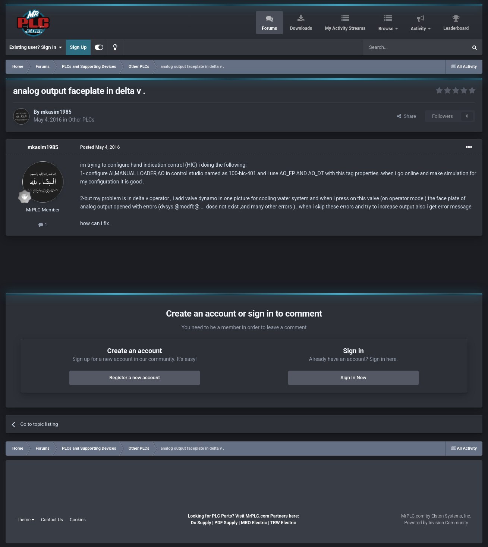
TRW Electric (283, 522)
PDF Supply (225, 522)
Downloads (301, 28)
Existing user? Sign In (35, 47)
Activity (419, 28)
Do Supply (201, 522)
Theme (25, 519)
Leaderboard (456, 28)
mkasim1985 (56, 112)
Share (406, 116)
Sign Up (78, 47)
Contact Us (52, 519)
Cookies (78, 519)
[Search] (397, 47)
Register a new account (134, 377)
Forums (269, 28)
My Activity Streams (345, 28)
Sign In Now (353, 377)
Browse (386, 28)
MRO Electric (254, 522)
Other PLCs (82, 120)
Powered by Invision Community (436, 522)
